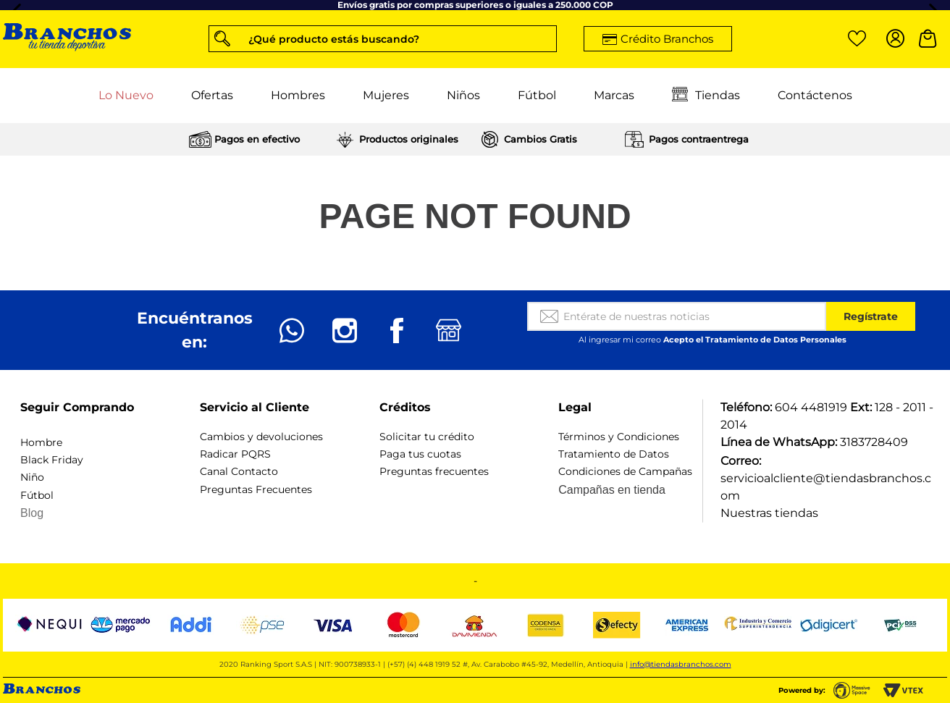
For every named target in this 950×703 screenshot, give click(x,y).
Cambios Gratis (540, 139)
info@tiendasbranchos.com (680, 664)
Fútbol (537, 95)
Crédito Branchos (667, 39)
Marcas (614, 95)
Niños (463, 95)
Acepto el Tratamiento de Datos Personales (754, 339)
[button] (383, 38)
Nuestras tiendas (769, 513)
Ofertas (212, 95)
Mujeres (386, 95)
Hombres (298, 95)
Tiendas (706, 95)
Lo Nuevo (126, 95)
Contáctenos (815, 95)
